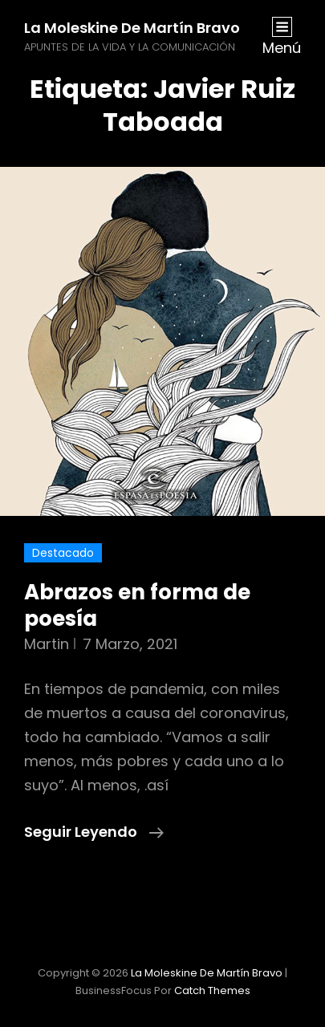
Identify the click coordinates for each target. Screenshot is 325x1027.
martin (46, 644)
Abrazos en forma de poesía (137, 606)
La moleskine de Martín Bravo (132, 28)
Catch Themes (212, 990)
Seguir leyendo (94, 832)
